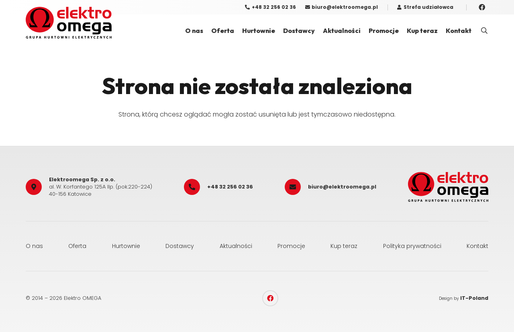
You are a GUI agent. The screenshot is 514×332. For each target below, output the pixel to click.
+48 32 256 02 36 (230, 186)
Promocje (291, 246)
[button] (484, 31)
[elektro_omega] (69, 23)
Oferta (77, 246)
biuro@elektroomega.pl (342, 186)
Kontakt (477, 246)
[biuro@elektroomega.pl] (296, 187)
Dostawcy (179, 246)
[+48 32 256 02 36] (195, 187)
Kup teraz (343, 246)
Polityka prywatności (412, 246)
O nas (34, 246)
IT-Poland (474, 298)
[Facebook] (481, 7)
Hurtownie (126, 246)
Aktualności (236, 246)
